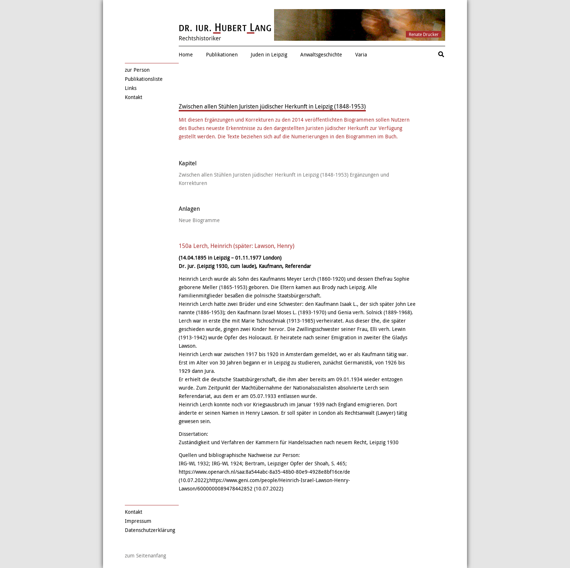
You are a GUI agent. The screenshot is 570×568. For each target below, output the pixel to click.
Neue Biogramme (199, 220)
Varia (361, 54)
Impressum (138, 520)
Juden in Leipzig (269, 54)
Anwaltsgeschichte (321, 54)
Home (186, 54)
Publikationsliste (144, 78)
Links (130, 87)
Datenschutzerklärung (150, 529)
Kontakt (133, 97)
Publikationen (222, 54)
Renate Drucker (424, 34)
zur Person (137, 69)
